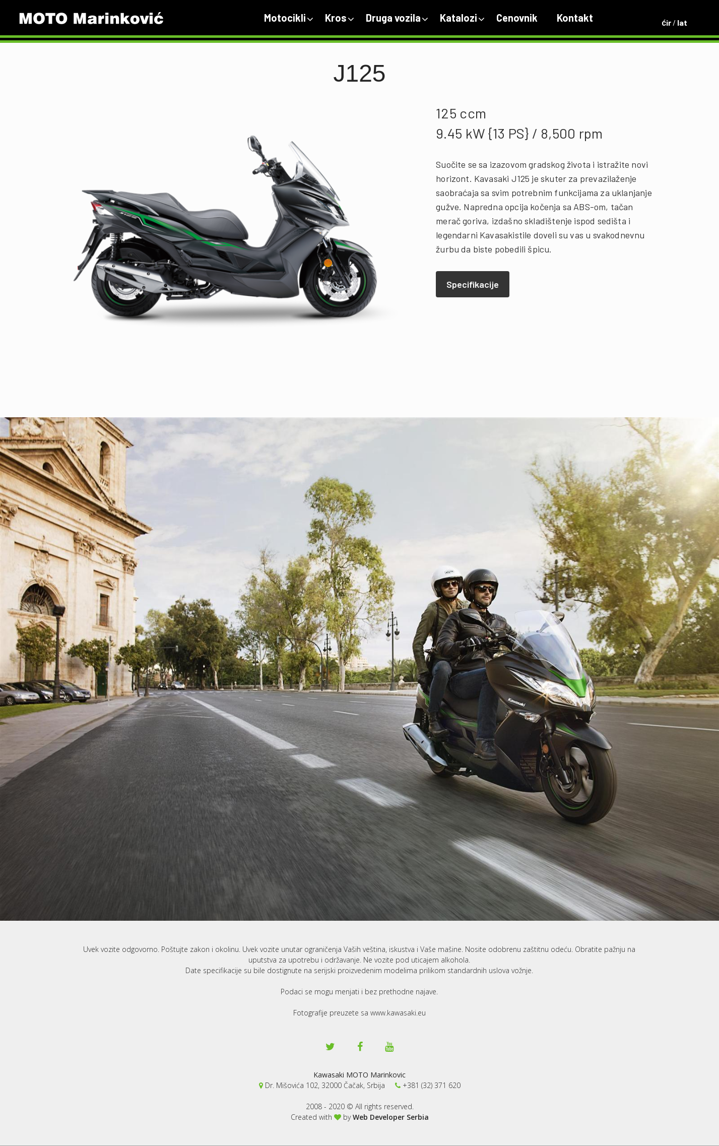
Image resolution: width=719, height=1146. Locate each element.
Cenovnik (517, 18)
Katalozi (458, 18)
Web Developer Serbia (391, 1117)
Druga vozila (393, 18)
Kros (336, 18)
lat (682, 22)
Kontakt (575, 18)
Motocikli (285, 18)
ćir (666, 22)
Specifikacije (472, 284)
